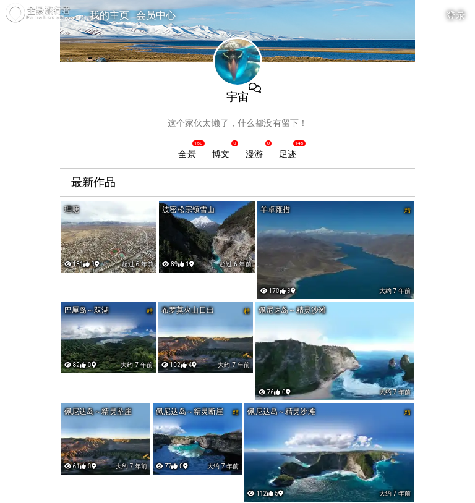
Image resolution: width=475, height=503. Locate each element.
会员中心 (156, 15)
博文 (220, 154)
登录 (456, 15)
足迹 (287, 154)
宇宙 (237, 96)
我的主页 (110, 15)
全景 (186, 154)
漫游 (254, 154)
